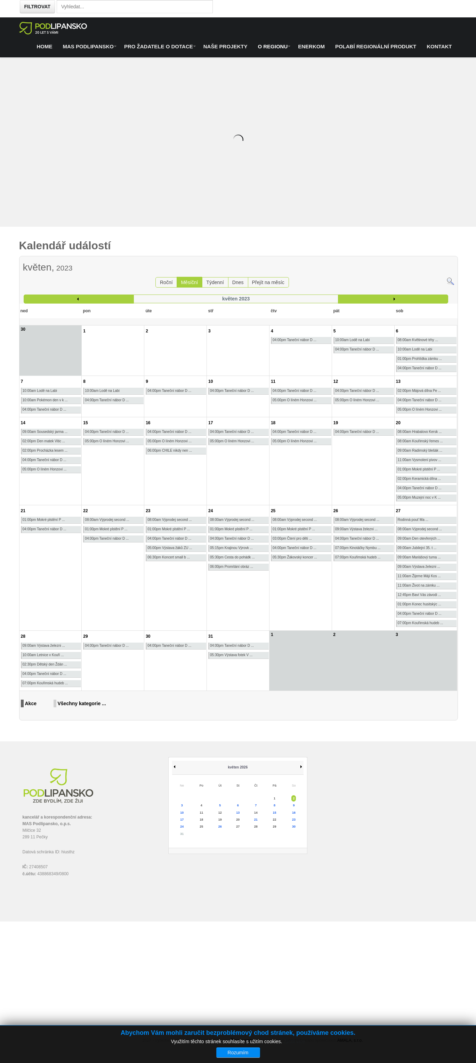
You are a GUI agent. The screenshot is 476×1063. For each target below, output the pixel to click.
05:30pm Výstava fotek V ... (231, 655)
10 (210, 381)
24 (210, 510)
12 (335, 381)
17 (210, 422)
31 (210, 636)
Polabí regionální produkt (375, 46)
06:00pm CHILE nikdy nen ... (169, 450)
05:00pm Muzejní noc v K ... (419, 497)
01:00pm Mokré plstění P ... (419, 469)
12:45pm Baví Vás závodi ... (419, 595)
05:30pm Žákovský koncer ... (295, 557)
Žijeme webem (244, 1040)
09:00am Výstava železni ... (356, 529)
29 (85, 636)
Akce (31, 703)
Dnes (238, 282)
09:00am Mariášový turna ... (419, 557)
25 (273, 510)
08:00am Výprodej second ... (107, 520)
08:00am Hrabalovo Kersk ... (420, 432)
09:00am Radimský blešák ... (420, 450)
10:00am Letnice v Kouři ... (43, 655)
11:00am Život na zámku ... (419, 585)
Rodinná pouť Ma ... (413, 520)
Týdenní (215, 282)
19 (335, 422)
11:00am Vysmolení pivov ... (419, 460)
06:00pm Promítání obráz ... (231, 567)
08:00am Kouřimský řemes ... (420, 441)
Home (45, 46)
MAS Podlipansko (88, 46)
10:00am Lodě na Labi (352, 340)
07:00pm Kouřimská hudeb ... (358, 557)
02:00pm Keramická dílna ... (419, 479)
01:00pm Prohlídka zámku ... (420, 359)
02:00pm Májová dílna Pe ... (419, 391)
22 (85, 510)
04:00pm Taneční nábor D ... (294, 340)
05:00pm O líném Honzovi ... (295, 400)
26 (335, 510)
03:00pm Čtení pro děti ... (292, 538)
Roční (166, 282)
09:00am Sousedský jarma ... (45, 432)
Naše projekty (225, 46)
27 (398, 510)
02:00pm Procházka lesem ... (45, 450)
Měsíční (189, 282)
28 (23, 636)
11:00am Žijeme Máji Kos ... (419, 576)
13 (398, 381)
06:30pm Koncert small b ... (168, 557)
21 (23, 510)
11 (273, 381)
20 (398, 422)
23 (148, 510)
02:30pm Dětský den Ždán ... (45, 664)
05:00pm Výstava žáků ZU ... (169, 548)
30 (148, 636)
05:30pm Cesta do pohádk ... (232, 557)
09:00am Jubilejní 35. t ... (417, 548)
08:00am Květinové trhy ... (418, 340)
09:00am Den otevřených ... (419, 538)
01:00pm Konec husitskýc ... (419, 604)
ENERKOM (311, 46)
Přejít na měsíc (268, 282)
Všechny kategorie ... (82, 703)
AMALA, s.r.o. (350, 1040)
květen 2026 (238, 767)
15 (85, 422)
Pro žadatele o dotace (158, 46)
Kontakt (439, 46)
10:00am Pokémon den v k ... (45, 400)
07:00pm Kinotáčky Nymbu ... (358, 548)
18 (273, 422)
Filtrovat (37, 6)
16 (148, 422)
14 (23, 422)
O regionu (273, 46)
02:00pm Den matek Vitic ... (44, 441)
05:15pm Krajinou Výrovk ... (231, 548)
